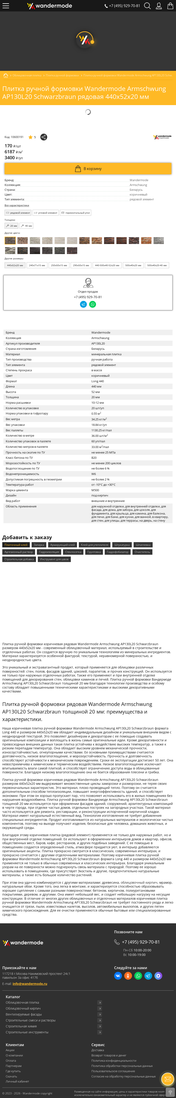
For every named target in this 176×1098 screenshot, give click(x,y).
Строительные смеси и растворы (30, 1019)
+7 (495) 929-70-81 (88, 297)
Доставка (97, 1049)
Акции (10, 1049)
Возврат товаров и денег (108, 1054)
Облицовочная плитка (22, 1002)
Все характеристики (17, 205)
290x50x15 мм (81, 265)
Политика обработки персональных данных (122, 1065)
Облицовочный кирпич (23, 1007)
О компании (14, 1054)
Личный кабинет (17, 1081)
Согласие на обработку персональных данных (123, 1075)
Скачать (11, 1075)
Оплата (11, 1060)
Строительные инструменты (27, 1031)
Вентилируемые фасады (24, 1013)
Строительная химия (21, 1025)
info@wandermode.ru (30, 983)
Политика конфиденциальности (113, 1060)
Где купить (13, 1070)
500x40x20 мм (133, 265)
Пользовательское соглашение (113, 1070)
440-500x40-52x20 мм (107, 265)
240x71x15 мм (37, 265)
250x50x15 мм (59, 265)
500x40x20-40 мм (157, 265)
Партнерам (14, 1065)
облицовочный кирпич (139, 881)
